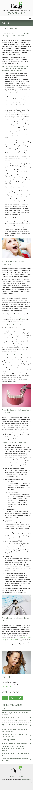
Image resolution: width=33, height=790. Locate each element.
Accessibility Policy (26, 779)
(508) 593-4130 (16, 13)
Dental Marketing (16, 781)
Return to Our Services (9, 29)
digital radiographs (19, 318)
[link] (16, 5)
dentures (24, 637)
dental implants (13, 639)
